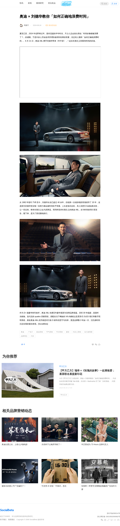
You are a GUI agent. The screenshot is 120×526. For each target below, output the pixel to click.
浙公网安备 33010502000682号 (108, 516)
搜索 (105, 4)
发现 (30, 3)
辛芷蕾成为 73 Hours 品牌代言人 (94, 444)
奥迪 (22, 332)
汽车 (32, 336)
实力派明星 (88, 332)
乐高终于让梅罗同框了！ (52, 444)
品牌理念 (24, 336)
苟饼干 (26, 25)
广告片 (30, 332)
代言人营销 (77, 332)
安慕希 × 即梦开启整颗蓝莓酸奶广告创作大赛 (99, 487)
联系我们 (11, 519)
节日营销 (59, 332)
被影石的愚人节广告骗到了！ (14, 486)
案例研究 (40, 3)
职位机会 (52, 3)
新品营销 (39, 332)
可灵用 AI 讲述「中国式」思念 (54, 486)
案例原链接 (53, 25)
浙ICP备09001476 (113, 513)
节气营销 (49, 332)
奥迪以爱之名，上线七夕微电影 (15, 444)
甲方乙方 (63, 366)
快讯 (21, 3)
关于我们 (3, 519)
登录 (115, 4)
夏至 (67, 332)
